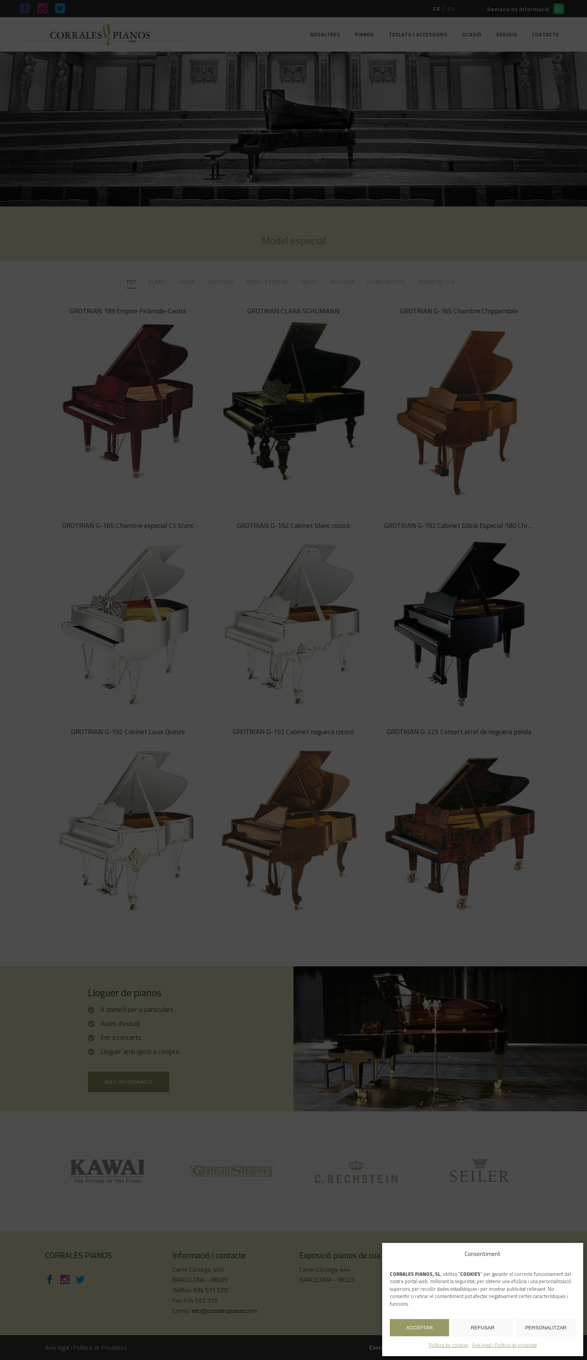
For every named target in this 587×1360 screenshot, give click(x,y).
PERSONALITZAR (545, 1328)
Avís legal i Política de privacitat (504, 1345)
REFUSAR (483, 1328)
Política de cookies (448, 1345)
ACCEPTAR (419, 1328)
